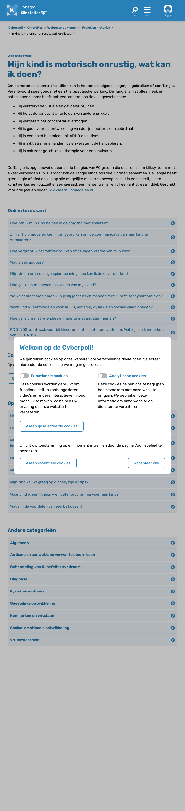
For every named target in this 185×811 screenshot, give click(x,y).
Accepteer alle (146, 463)
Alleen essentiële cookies (48, 463)
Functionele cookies (49, 376)
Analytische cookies (127, 376)
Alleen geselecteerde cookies (52, 426)
